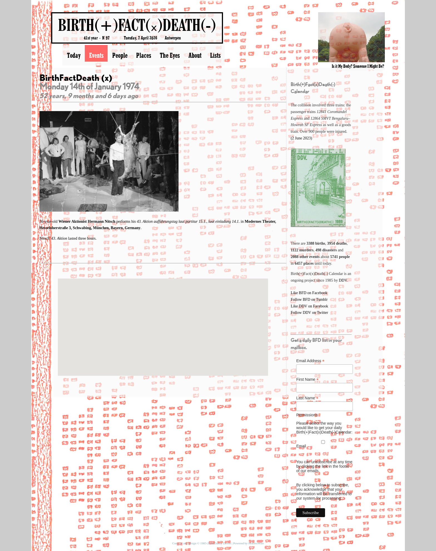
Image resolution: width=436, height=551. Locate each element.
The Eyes (170, 55)
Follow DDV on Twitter (309, 312)
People (119, 55)
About (194, 55)
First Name (307, 379)
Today (73, 55)
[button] (163, 322)
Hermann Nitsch (102, 221)
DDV (343, 280)
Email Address (310, 361)
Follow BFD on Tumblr (309, 299)
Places (143, 55)
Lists (215, 55)
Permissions (306, 415)
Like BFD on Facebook (309, 293)
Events (96, 55)
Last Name (307, 398)
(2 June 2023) (301, 138)
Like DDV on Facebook (309, 306)
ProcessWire (256, 543)
